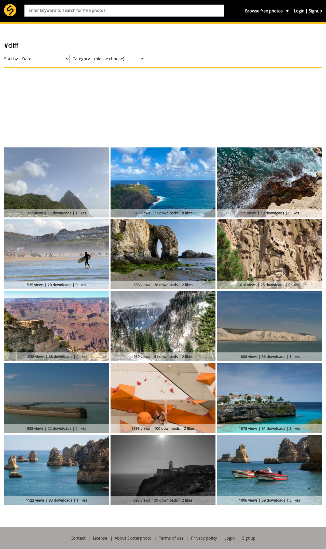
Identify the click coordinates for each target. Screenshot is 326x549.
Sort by (11, 59)
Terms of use (171, 538)
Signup (315, 11)
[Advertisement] (163, 107)
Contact (78, 538)
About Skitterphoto (133, 538)
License (100, 538)
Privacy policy (204, 538)
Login (299, 11)
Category (81, 59)
